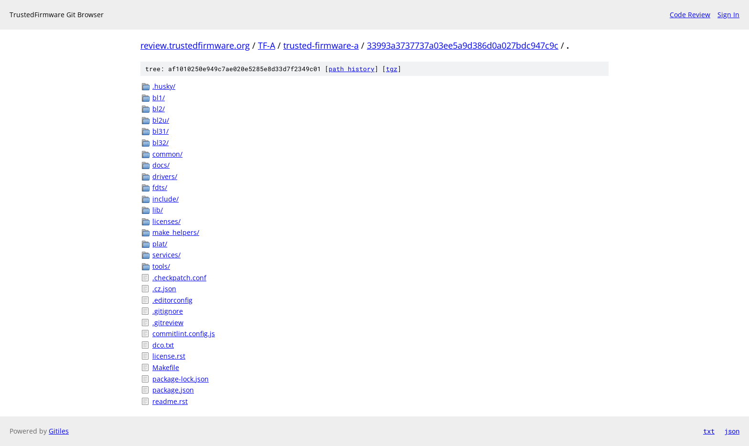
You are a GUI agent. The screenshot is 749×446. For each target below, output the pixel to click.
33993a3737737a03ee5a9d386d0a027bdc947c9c (462, 45)
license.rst (168, 356)
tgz (391, 68)
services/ (166, 254)
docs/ (161, 165)
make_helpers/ (175, 232)
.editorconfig (172, 300)
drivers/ (164, 176)
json (731, 430)
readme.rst (170, 401)
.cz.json (164, 288)
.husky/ (163, 86)
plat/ (159, 243)
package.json (173, 389)
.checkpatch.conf (179, 277)
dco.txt (163, 345)
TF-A (266, 45)
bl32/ (160, 142)
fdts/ (159, 187)
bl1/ (158, 97)
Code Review (690, 14)
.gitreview (167, 322)
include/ (165, 198)
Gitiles (59, 430)
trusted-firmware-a (321, 45)
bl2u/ (160, 120)
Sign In (728, 14)
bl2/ (158, 108)
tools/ (161, 266)
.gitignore (167, 311)
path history (351, 68)
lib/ (157, 209)
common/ (167, 154)
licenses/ (166, 221)
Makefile (165, 367)
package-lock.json (180, 378)
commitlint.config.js (183, 333)
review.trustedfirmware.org (195, 45)
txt (709, 430)
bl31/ (160, 131)
